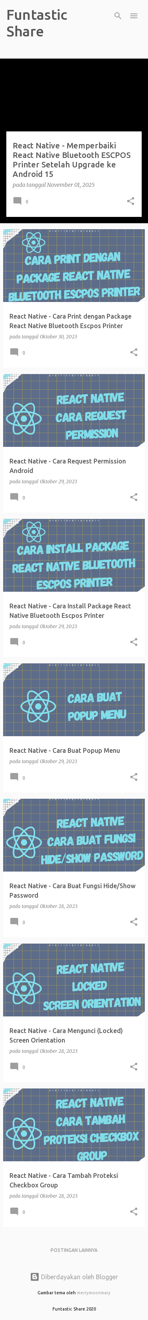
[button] (130, 201)
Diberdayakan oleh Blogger (74, 1276)
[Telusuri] (118, 15)
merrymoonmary (94, 1292)
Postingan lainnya (74, 1250)
